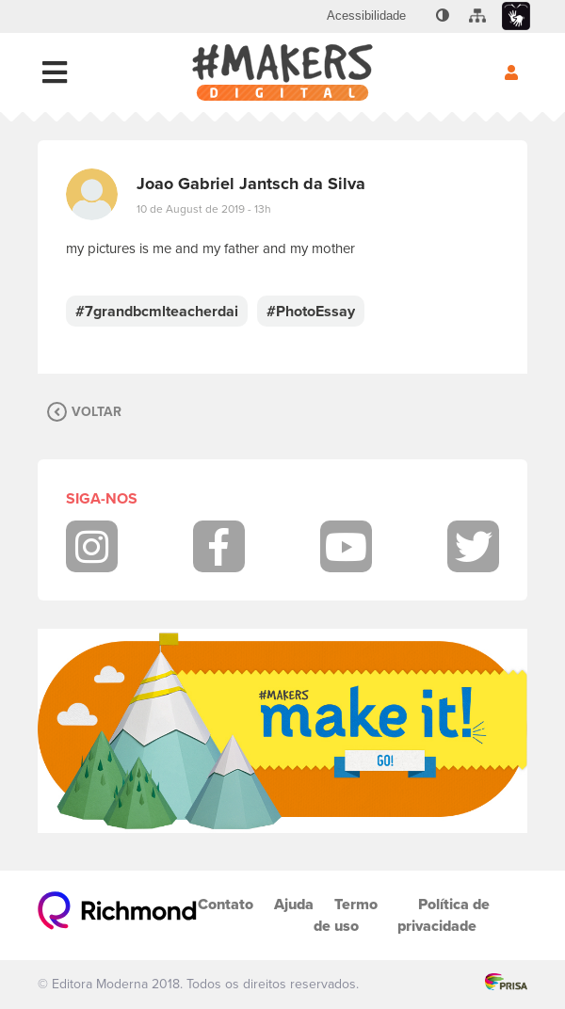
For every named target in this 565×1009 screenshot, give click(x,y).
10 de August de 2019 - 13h (204, 208)
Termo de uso (346, 915)
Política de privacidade (443, 915)
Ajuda (294, 904)
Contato (225, 904)
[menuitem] (366, 16)
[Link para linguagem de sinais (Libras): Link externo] (516, 16)
